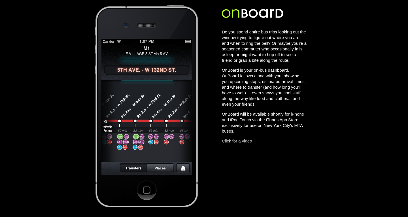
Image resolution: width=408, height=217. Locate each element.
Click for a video (237, 141)
